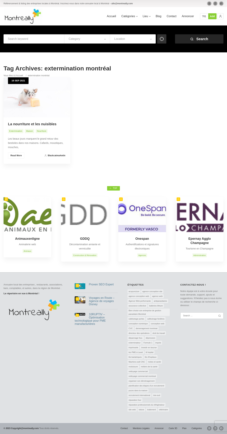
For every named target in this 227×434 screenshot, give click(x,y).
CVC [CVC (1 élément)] (131, 328)
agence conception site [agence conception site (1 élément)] (152, 291)
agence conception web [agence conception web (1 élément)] (139, 296)
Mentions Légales (141, 428)
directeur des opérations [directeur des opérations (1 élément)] (139, 333)
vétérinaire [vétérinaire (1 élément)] (163, 410)
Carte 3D (173, 428)
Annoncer (159, 428)
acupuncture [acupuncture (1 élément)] (134, 291)
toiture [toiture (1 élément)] (141, 410)
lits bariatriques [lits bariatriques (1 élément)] (135, 357)
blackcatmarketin (54, 155)
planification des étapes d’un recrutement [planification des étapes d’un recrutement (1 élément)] (146, 386)
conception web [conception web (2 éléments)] (157, 324)
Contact (124, 428)
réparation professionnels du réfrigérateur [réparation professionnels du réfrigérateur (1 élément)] (146, 405)
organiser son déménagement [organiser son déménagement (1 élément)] (141, 381)
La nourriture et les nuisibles (32, 124)
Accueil (19, 75)
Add (212, 16)
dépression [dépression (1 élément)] (150, 338)
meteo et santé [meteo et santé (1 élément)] (154, 362)
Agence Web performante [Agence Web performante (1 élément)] (140, 301)
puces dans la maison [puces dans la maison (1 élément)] (138, 390)
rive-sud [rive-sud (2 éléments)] (156, 395)
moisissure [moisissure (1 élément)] (133, 367)
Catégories (197, 428)
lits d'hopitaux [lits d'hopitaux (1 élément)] (150, 357)
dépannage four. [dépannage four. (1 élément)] (136, 338)
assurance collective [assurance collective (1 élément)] (137, 306)
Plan (184, 428)
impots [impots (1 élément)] (158, 343)
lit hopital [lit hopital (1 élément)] (149, 352)
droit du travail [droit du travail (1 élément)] (159, 333)
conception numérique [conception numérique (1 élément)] (138, 324)
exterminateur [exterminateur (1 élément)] (134, 343)
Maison (29, 131)
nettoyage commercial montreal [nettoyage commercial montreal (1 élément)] (142, 376)
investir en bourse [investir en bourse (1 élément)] (149, 347)
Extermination (15, 131)
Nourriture (41, 131)
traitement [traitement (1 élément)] (151, 410)
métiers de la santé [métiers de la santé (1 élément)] (149, 367)
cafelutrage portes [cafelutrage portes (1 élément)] (136, 319)
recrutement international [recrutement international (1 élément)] (139, 395)
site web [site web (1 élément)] (132, 410)
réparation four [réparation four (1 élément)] (135, 400)
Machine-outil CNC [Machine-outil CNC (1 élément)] (137, 362)
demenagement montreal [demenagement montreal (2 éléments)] (146, 328)
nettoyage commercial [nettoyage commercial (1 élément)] (138, 371)
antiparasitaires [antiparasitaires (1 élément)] (160, 301)
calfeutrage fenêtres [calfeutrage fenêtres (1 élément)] (155, 319)
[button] (220, 16)
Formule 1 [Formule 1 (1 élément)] (147, 343)
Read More (16, 155)
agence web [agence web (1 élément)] (157, 296)
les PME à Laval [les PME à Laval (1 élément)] (136, 352)
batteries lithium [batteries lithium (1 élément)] (156, 306)
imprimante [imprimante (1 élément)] (133, 347)
